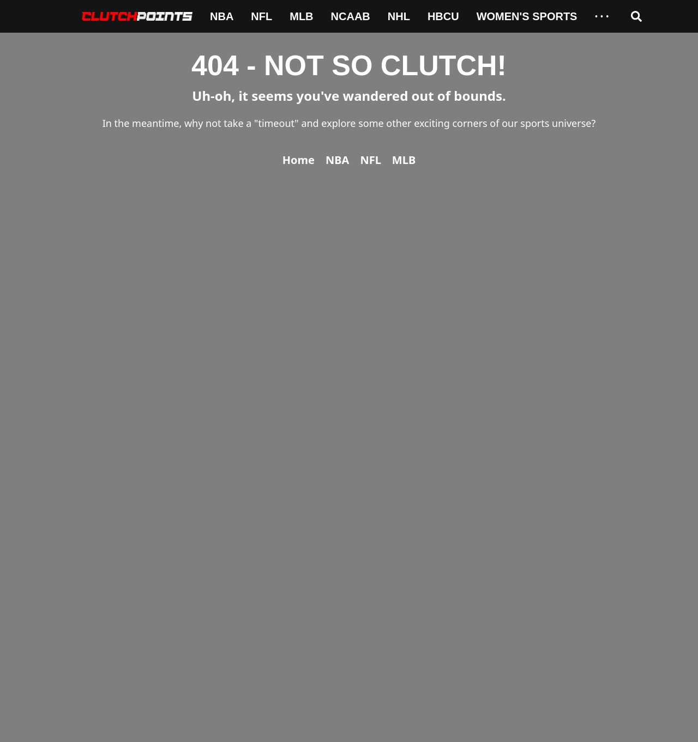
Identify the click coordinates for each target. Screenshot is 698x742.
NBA (221, 16)
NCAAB (350, 16)
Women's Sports (527, 16)
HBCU (443, 16)
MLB (301, 16)
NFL (261, 16)
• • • (601, 16)
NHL (399, 16)
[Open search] (636, 16)
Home (298, 160)
